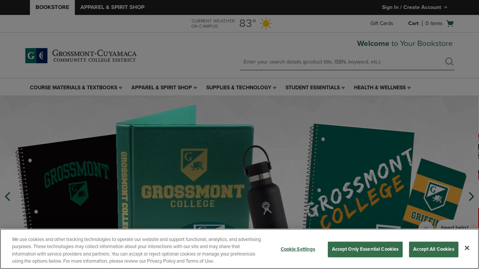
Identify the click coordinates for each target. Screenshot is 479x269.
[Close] (467, 247)
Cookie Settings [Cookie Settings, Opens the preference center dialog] (298, 249)
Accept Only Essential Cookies (365, 249)
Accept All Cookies (433, 249)
